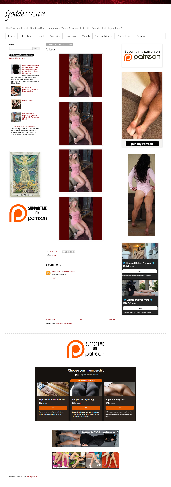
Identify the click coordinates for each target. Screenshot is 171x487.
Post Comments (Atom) (63, 324)
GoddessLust (25, 14)
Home (11, 36)
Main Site (25, 36)
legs (55, 255)
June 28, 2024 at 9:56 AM (66, 271)
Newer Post (50, 320)
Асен (54, 271)
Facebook (70, 36)
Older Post (111, 320)
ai (52, 255)
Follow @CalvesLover (17, 58)
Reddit (40, 36)
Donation (141, 36)
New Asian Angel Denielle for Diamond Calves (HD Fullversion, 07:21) (30, 116)
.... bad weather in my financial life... (24, 126)
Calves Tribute (103, 36)
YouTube (55, 36)
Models (86, 36)
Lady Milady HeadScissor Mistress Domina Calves (30, 89)
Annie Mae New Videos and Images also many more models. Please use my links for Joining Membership (30, 69)
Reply (54, 278)
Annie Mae (123, 36)
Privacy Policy (32, 476)
